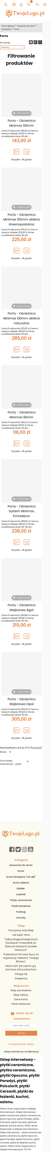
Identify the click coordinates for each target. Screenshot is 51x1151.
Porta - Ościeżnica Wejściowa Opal (25, 691)
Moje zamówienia (25, 977)
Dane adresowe (25, 990)
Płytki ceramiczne (25, 890)
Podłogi (25, 902)
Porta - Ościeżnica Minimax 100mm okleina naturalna (25, 315)
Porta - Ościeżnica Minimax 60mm (25, 410)
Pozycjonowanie (21, 1030)
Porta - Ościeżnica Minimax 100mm (25, 123)
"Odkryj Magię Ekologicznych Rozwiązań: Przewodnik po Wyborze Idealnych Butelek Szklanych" (25, 933)
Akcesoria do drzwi (26, 26)
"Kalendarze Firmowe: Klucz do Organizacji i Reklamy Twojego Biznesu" (25, 945)
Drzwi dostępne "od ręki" (25, 867)
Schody (25, 908)
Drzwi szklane (25, 873)
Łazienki (25, 884)
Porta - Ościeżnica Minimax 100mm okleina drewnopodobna (25, 219)
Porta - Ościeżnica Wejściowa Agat (25, 598)
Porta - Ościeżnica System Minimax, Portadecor (25, 504)
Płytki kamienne (25, 896)
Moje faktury (25, 981)
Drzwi (25, 861)
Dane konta (25, 986)
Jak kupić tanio (25, 925)
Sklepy (34, 1030)
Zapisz (25, 1020)
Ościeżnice (43, 26)
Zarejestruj (25, 965)
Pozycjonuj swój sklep (25, 920)
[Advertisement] (25, 785)
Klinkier (25, 879)
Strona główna (8, 26)
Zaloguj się (25, 960)
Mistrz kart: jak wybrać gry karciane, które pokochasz (25, 954)
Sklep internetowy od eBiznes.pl (25, 1038)
